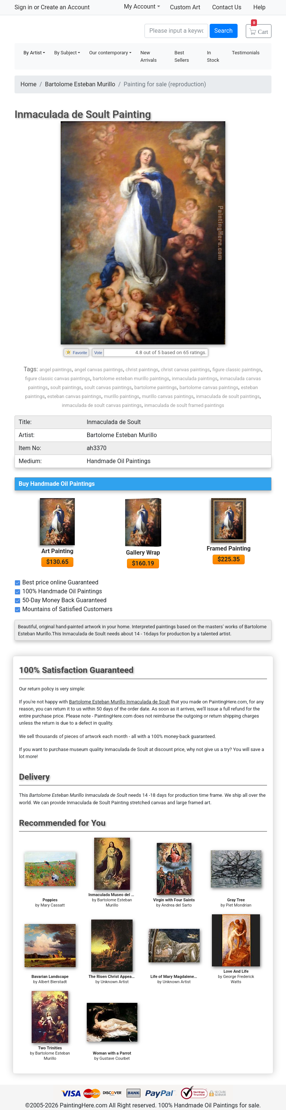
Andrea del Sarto (177, 905)
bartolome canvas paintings (208, 387)
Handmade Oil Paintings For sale (70, 30)
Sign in (23, 7)
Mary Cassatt (53, 905)
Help (259, 7)
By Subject (65, 52)
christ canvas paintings (185, 369)
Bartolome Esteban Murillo (80, 84)
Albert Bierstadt (52, 981)
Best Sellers (182, 56)
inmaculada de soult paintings (228, 396)
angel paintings (55, 369)
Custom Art (185, 7)
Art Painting (57, 551)
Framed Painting (229, 548)
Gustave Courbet (114, 1058)
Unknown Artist (114, 981)
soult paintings (66, 387)
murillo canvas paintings (167, 396)
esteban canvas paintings (74, 396)
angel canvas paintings (98, 369)
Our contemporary (108, 52)
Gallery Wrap (143, 552)
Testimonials (246, 52)
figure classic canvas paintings (57, 378)
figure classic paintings (236, 369)
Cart (259, 29)
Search (223, 30)
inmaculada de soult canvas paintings (102, 405)
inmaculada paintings (194, 378)
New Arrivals (148, 56)
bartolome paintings (155, 387)
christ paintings (141, 369)
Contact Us (227, 7)
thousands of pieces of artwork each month (81, 736)
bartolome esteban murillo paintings (131, 378)
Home (28, 84)
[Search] (176, 31)
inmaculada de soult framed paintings (184, 405)
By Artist (32, 52)
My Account (142, 6)
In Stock (213, 56)
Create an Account (65, 7)
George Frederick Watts (238, 979)
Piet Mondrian (238, 905)
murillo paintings (121, 396)
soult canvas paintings (107, 387)
